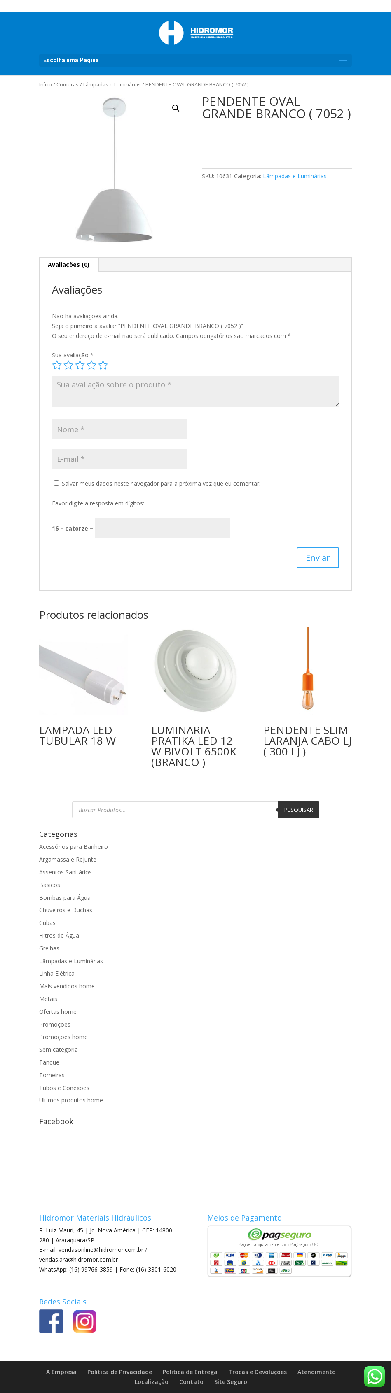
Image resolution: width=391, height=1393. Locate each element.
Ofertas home (58, 1012)
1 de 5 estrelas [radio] (57, 365)
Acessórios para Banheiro (73, 846)
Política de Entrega (190, 1372)
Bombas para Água (65, 897)
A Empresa (61, 1372)
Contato (191, 1382)
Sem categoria (58, 1049)
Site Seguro (230, 1382)
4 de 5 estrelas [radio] (91, 365)
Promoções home (63, 1037)
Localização (152, 1382)
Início (45, 84)
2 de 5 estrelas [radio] (68, 365)
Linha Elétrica (57, 973)
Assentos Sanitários (65, 872)
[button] (176, 108)
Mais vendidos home (67, 986)
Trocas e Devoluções (257, 1372)
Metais (48, 999)
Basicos (49, 885)
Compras (67, 84)
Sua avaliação (73, 355)
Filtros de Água (59, 935)
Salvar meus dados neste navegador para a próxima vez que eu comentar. (161, 483)
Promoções (54, 1024)
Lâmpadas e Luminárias (112, 84)
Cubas (47, 923)
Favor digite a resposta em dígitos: (98, 503)
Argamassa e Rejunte (67, 859)
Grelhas (49, 948)
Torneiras (52, 1075)
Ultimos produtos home (71, 1100)
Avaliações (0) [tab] (68, 264)
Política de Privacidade (119, 1372)
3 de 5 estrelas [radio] (80, 365)
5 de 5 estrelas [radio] (103, 365)
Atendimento (316, 1372)
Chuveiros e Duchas (65, 910)
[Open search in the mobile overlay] (195, 809)
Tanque (49, 1062)
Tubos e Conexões (64, 1088)
